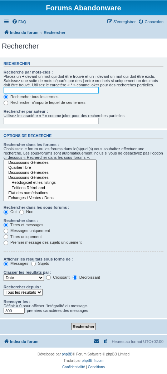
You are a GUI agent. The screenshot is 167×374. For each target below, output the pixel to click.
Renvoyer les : (17, 301)
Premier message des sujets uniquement (43, 242)
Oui (10, 211)
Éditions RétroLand (50, 188)
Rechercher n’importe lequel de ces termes (44, 102)
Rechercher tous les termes (31, 97)
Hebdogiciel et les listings (50, 182)
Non (26, 211)
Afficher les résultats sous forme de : (38, 259)
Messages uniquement (27, 230)
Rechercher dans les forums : (31, 144)
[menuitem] (19, 21)
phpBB (67, 354)
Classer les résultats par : (27, 272)
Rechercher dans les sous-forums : (36, 207)
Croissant (58, 277)
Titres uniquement (23, 236)
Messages (16, 263)
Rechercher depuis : (22, 287)
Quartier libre (50, 167)
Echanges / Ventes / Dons (50, 198)
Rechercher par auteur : (26, 111)
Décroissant (86, 277)
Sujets (40, 263)
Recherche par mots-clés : (28, 72)
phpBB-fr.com (93, 361)
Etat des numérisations (50, 193)
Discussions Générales (50, 162)
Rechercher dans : (21, 220)
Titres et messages (23, 225)
